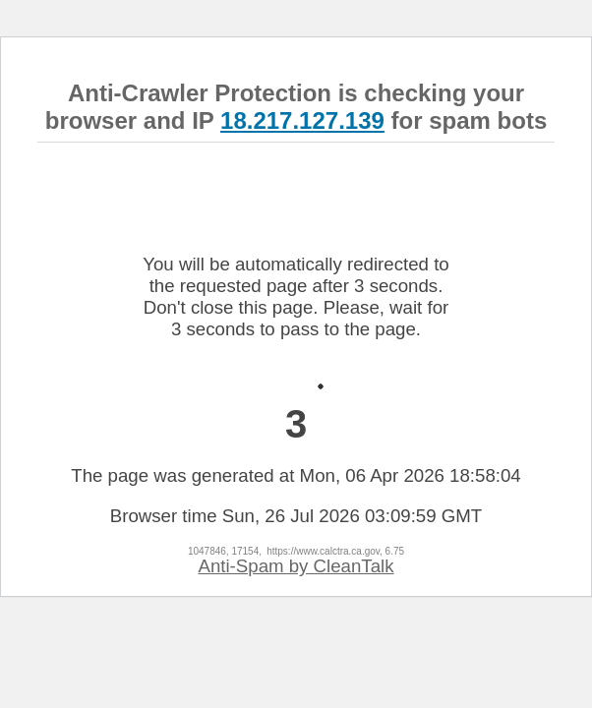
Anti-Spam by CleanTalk (295, 566)
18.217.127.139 (302, 120)
